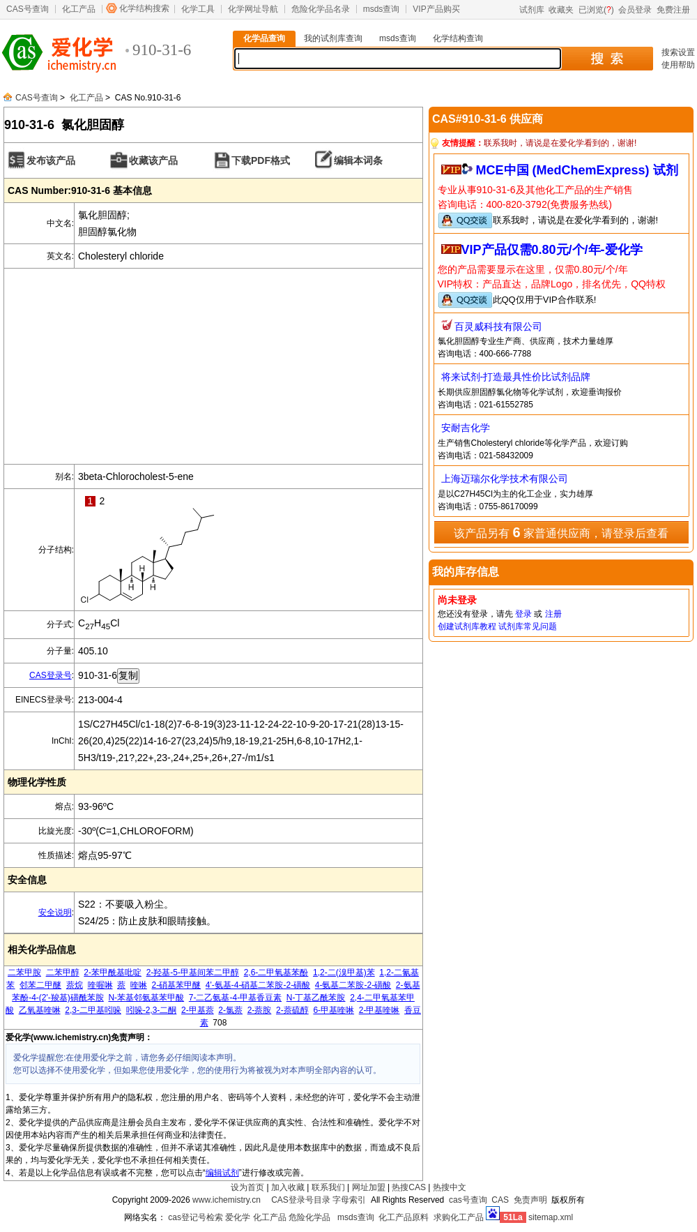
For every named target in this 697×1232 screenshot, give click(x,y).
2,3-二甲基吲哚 (93, 1010)
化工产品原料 (403, 1217)
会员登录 (635, 10)
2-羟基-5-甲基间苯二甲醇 (192, 972)
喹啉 (138, 985)
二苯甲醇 (62, 972)
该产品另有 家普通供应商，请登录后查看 (561, 532)
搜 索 (606, 58)
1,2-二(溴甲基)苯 (344, 972)
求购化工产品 (459, 1217)
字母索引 (349, 1200)
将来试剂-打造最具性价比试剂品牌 (516, 376)
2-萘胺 (259, 1010)
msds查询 (381, 9)
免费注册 (673, 10)
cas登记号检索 (195, 1217)
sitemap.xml (550, 1217)
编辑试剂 (222, 1173)
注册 (553, 614)
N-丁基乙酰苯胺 (316, 997)
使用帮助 (678, 65)
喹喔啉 (100, 985)
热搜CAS (409, 1187)
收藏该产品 (153, 160)
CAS (500, 1200)
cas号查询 (468, 1200)
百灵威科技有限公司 (498, 326)
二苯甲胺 (24, 972)
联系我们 (328, 1187)
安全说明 (55, 912)
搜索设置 (678, 52)
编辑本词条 (358, 160)
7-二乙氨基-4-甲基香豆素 (235, 997)
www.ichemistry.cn (226, 1200)
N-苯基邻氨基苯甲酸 (146, 997)
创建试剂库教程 (467, 626)
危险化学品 (309, 1217)
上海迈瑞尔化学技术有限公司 (504, 478)
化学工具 (198, 9)
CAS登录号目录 (300, 1200)
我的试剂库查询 (333, 38)
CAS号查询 (27, 9)
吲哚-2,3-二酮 (151, 1010)
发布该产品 (50, 160)
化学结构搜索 (144, 8)
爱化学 (237, 1217)
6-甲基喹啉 (333, 1010)
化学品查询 (264, 38)
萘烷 (74, 985)
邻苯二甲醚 (40, 985)
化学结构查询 (458, 38)
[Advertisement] (213, 366)
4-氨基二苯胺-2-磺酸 (353, 985)
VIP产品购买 (436, 9)
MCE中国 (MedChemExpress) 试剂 (577, 170)
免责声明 (530, 1200)
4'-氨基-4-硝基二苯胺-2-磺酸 (258, 985)
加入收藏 (288, 1187)
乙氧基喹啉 (40, 1010)
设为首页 (247, 1187)
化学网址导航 (253, 9)
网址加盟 (368, 1187)
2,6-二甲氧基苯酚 (276, 972)
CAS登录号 (50, 675)
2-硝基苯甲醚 (176, 985)
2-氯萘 (230, 1010)
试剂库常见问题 (527, 626)
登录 (523, 614)
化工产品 (78, 9)
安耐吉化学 (465, 427)
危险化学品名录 (320, 9)
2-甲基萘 (197, 1010)
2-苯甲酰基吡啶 (112, 972)
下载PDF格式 (260, 160)
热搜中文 (449, 1187)
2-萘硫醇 (292, 1010)
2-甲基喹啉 (379, 1010)
